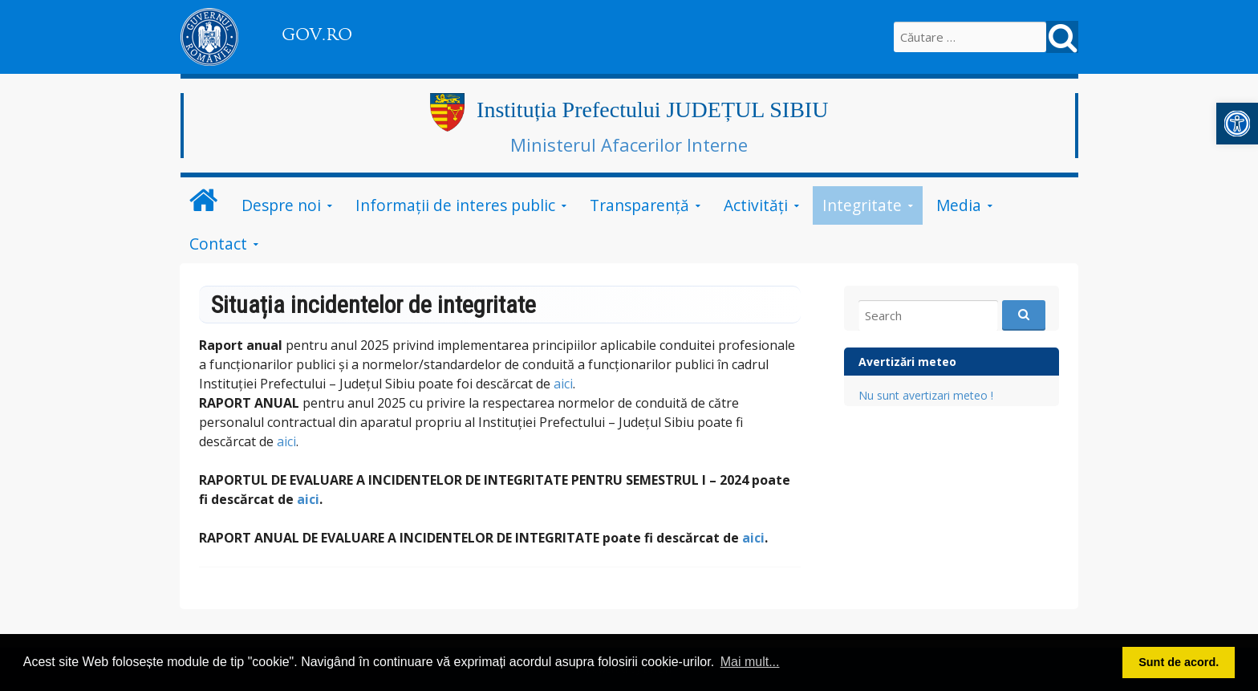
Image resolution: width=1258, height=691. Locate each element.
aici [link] (563, 383)
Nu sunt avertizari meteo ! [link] (925, 395)
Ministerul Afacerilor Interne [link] (629, 144)
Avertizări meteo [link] (907, 361)
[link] (1237, 123)
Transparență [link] (639, 205)
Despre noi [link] (281, 205)
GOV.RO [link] (317, 34)
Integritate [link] (862, 205)
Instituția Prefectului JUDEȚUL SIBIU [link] (652, 109)
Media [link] (958, 205)
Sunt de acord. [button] (1178, 662)
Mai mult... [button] (750, 662)
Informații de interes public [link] (455, 205)
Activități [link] (756, 205)
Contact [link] (218, 243)
